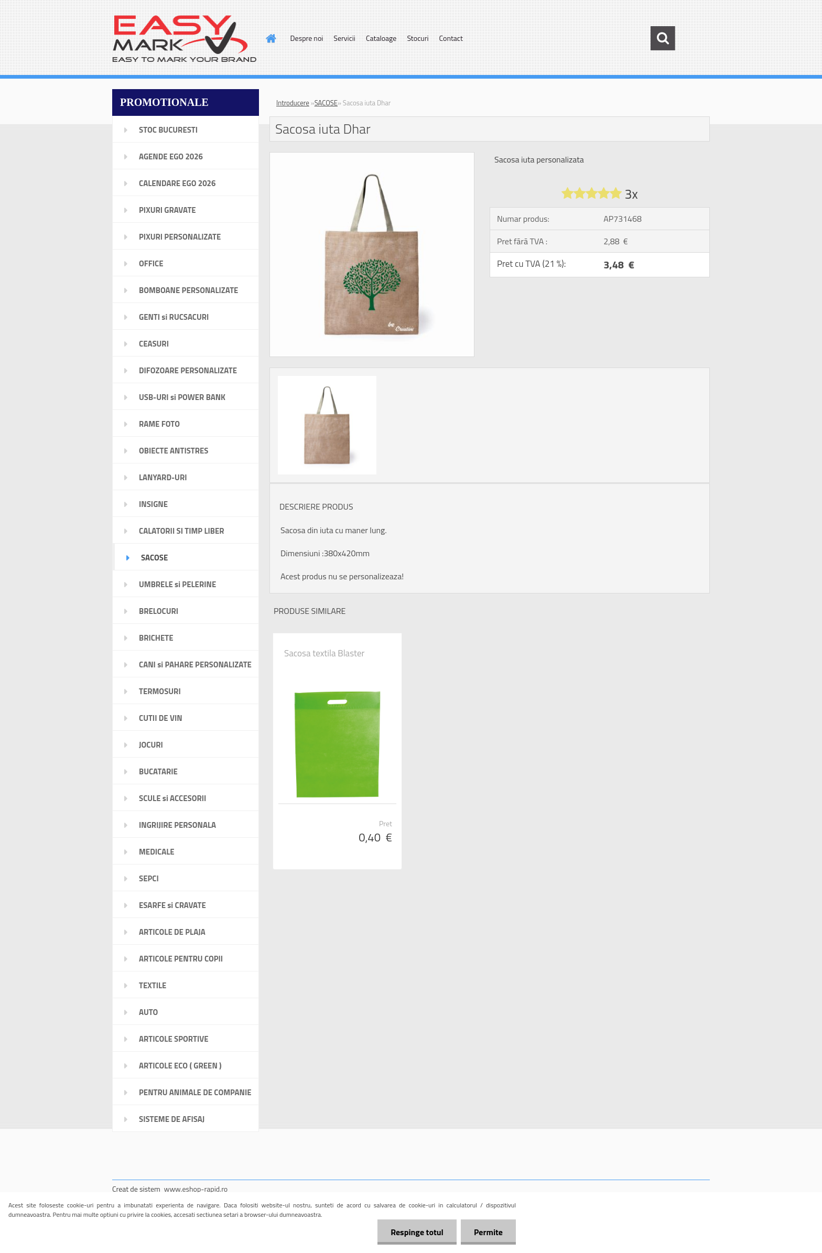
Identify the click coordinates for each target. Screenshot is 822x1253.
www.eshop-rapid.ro (196, 1188)
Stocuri (417, 38)
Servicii (344, 38)
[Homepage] (270, 38)
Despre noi (306, 38)
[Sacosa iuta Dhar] (372, 156)
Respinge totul (417, 1232)
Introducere (292, 103)
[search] (663, 38)
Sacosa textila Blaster (324, 653)
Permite (488, 1232)
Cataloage (381, 38)
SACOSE (326, 103)
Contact (451, 38)
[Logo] (184, 39)
